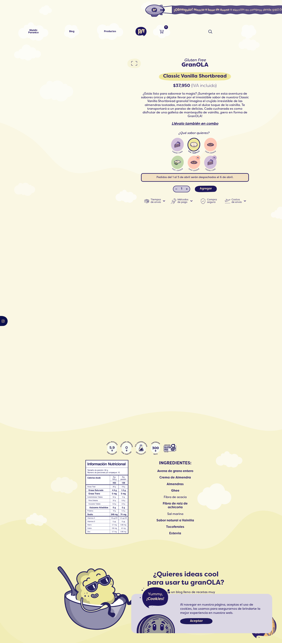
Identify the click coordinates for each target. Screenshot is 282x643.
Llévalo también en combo (195, 124)
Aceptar (196, 621)
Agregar (206, 188)
